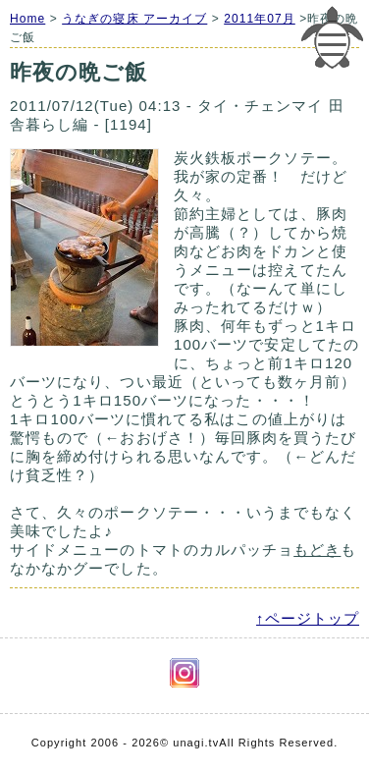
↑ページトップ (307, 618)
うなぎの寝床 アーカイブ (134, 19)
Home (27, 19)
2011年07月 (259, 19)
